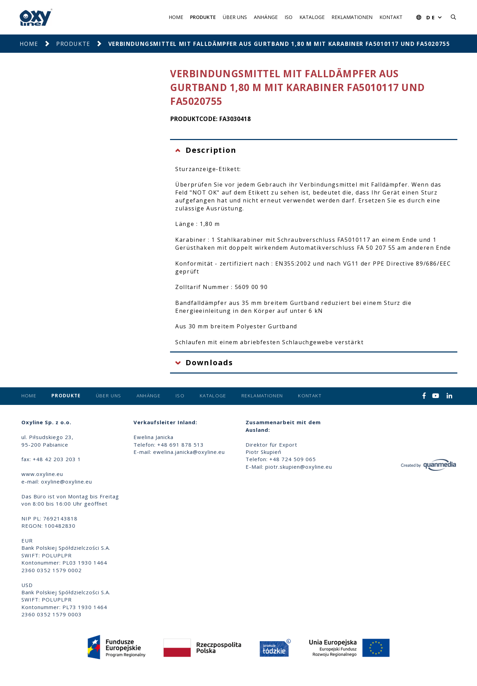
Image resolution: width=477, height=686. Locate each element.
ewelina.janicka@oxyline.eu (189, 451)
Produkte (203, 17)
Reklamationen (351, 17)
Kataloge (312, 17)
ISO (288, 17)
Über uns (235, 17)
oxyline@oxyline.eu (66, 481)
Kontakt (391, 17)
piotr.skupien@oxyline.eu (298, 466)
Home (176, 17)
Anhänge (266, 17)
